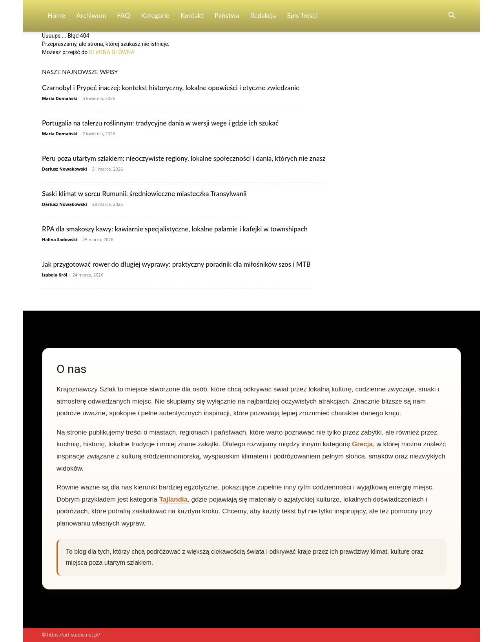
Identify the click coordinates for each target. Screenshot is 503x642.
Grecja (362, 444)
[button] (451, 16)
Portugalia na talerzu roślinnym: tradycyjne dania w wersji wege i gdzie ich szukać (160, 123)
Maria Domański (59, 98)
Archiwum (91, 15)
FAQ (123, 15)
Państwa (227, 15)
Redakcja (263, 15)
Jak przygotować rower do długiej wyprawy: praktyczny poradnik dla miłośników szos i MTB (176, 264)
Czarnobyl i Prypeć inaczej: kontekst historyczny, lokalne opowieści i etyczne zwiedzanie (170, 88)
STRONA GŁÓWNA (112, 52)
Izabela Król (54, 275)
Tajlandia (173, 499)
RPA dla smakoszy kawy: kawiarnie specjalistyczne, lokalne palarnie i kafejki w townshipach (175, 229)
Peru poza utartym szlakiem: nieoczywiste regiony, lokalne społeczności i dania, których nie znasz (184, 158)
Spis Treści (302, 15)
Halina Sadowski (59, 239)
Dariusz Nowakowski (64, 169)
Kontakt (192, 15)
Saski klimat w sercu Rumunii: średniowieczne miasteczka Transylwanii (144, 193)
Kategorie (155, 15)
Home (56, 15)
